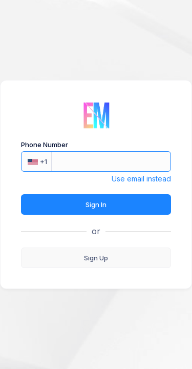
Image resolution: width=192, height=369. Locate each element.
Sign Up (96, 258)
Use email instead (141, 178)
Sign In (96, 204)
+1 (37, 161)
